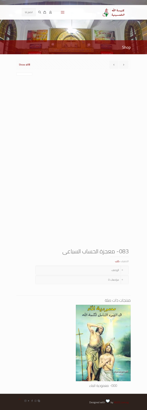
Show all (24, 64)
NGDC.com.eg (121, 402)
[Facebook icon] (32, 400)
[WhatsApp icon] (35, 400)
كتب (117, 261)
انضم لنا (29, 12)
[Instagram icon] (25, 400)
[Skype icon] (39, 400)
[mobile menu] (62, 12)
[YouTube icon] (29, 400)
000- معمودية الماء (103, 385)
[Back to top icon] (19, 399)
